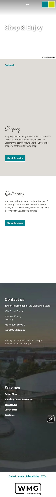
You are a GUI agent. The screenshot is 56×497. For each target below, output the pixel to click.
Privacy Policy (32, 476)
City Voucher (11, 410)
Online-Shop (11, 394)
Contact (12, 476)
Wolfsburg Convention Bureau (19, 399)
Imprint (21, 476)
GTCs (43, 476)
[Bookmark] (9, 64)
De (27, 4)
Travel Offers (11, 404)
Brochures (9, 415)
